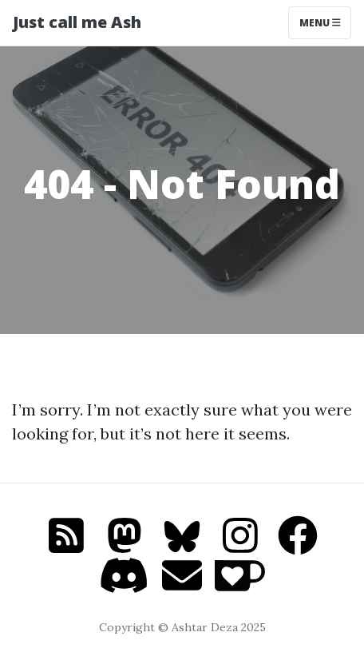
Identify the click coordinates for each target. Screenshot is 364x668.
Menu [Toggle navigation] (320, 23)
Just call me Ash (77, 22)
